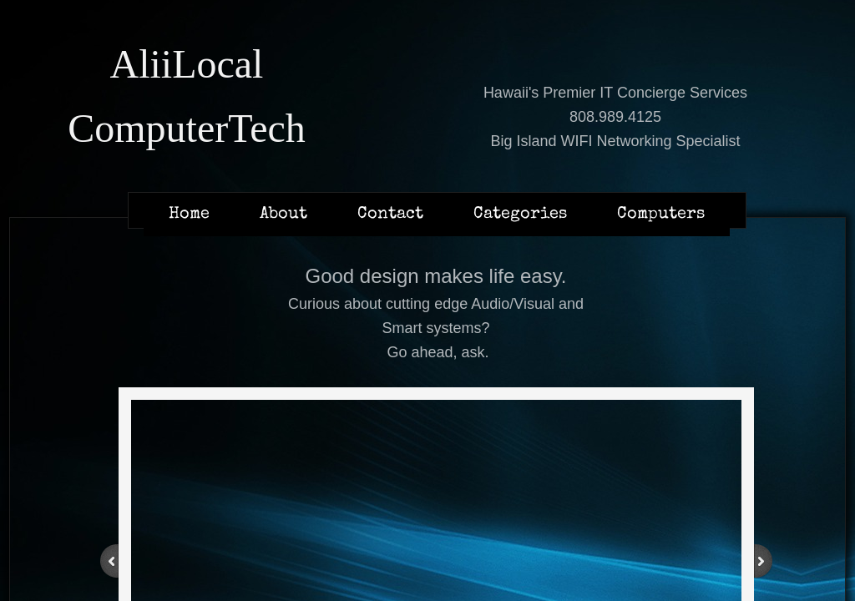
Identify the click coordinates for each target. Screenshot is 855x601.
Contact (390, 214)
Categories (520, 214)
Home (189, 214)
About (283, 214)
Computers (661, 214)
